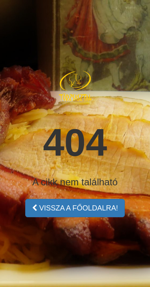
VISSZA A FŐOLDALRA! (75, 208)
